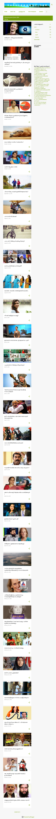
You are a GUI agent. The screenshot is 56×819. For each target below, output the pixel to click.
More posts (17, 812)
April (36, 34)
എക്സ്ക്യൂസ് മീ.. (21, 11)
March (37, 37)
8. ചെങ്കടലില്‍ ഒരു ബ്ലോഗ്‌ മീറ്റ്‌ (41, 84)
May (36, 32)
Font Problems (32, 11)
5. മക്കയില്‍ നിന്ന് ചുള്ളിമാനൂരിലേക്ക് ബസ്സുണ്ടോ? (41, 78)
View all (6, 19)
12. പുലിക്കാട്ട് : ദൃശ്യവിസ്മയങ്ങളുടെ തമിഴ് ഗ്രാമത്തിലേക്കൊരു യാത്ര (40, 93)
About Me (12, 11)
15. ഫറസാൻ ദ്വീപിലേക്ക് (40, 102)
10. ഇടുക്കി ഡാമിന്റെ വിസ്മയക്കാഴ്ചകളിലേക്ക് (39, 87)
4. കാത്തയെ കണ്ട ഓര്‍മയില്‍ (41, 76)
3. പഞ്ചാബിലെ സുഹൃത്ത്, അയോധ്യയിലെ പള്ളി (40, 74)
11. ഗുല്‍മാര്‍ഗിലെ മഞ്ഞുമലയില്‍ (42, 90)
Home (5, 11)
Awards (41, 11)
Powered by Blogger (28, 817)
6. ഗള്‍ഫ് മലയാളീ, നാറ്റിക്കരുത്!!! (42, 80)
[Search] (52, 4)
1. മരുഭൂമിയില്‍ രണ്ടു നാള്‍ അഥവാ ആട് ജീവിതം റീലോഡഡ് (42, 68)
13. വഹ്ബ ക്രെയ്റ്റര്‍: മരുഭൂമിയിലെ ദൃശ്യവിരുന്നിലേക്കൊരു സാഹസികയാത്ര (42, 97)
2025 (35, 27)
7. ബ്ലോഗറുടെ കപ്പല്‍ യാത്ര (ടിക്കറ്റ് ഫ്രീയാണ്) (41, 82)
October (37, 29)
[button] (29, 43)
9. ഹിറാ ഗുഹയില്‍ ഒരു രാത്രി (41, 85)
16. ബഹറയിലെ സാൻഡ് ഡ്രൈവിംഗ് (40, 104)
